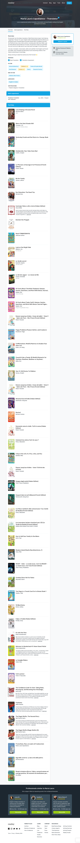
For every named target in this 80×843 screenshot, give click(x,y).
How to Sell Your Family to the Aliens (27, 536)
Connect (45, 3)
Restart (18, 412)
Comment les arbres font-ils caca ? (27, 440)
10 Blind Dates (20, 605)
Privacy (13, 833)
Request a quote (62, 41)
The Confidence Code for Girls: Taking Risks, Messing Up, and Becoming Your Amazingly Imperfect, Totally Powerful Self (30, 688)
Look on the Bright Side (23, 247)
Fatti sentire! (20, 674)
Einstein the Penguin (22, 220)
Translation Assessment (28, 60)
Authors (26, 826)
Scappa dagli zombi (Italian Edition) (27, 481)
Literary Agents (56, 828)
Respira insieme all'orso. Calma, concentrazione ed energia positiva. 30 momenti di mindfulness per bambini (32, 772)
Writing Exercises (67, 828)
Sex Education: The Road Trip (25, 192)
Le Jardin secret (21, 261)
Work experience (18, 30)
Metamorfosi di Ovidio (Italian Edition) (28, 399)
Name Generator (56, 832)
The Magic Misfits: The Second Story (27, 716)
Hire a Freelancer (28, 830)
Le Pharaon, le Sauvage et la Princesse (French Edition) (31, 165)
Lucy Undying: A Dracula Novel (25, 110)
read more (29, 214)
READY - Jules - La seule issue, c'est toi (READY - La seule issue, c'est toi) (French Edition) (31, 565)
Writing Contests (67, 826)
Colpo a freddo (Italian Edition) (26, 619)
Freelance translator (13, 98)
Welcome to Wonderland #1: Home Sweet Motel (31, 646)
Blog (50, 3)
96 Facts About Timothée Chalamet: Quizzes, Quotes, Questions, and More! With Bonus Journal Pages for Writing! (32, 289)
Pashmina (19, 702)
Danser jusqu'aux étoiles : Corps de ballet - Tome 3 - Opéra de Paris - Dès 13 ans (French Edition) (32, 317)
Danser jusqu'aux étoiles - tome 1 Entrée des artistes (30, 468)
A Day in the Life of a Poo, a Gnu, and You (29, 454)
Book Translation (14, 60)
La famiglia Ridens (22, 660)
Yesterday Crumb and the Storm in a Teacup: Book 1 (32, 138)
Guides (39, 834)
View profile (18, 812)
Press (46, 830)
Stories (46, 832)
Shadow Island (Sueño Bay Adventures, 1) (29, 550)
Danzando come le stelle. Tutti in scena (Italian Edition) (31, 427)
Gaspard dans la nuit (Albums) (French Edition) (31, 495)
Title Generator (55, 830)
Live (38, 830)
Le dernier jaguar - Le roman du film (27, 275)
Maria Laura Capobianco (63, 36)
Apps (54, 3)
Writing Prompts (67, 830)
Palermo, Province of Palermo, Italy (63, 48)
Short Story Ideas (56, 834)
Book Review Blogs (56, 826)
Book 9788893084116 (23, 233)
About (63, 3)
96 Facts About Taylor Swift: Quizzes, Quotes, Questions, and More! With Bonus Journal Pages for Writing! (31, 303)
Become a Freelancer (29, 828)
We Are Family (20, 178)
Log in (69, 3)
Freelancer (39, 832)
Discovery (39, 836)
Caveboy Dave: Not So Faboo (25, 577)
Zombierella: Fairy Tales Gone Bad (26, 151)
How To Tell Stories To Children (26, 371)
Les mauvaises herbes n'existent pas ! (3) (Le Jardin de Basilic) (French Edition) (30, 523)
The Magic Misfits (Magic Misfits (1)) (27, 730)
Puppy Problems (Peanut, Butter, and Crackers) (31, 330)
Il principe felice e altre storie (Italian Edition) (30, 206)
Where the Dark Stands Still (25, 123)
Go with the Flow (21, 632)
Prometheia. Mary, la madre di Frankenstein (30, 744)
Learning (39, 828)
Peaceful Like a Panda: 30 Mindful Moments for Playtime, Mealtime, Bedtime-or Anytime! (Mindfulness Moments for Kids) (31, 358)
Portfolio (26, 30)
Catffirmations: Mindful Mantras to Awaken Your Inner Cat (31, 344)
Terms (9, 833)
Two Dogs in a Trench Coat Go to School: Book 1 (31, 591)
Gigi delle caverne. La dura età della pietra (29, 757)
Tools (58, 3)
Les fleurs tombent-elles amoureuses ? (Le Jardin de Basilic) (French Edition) (32, 509)
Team (46, 828)
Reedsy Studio (66, 832)
